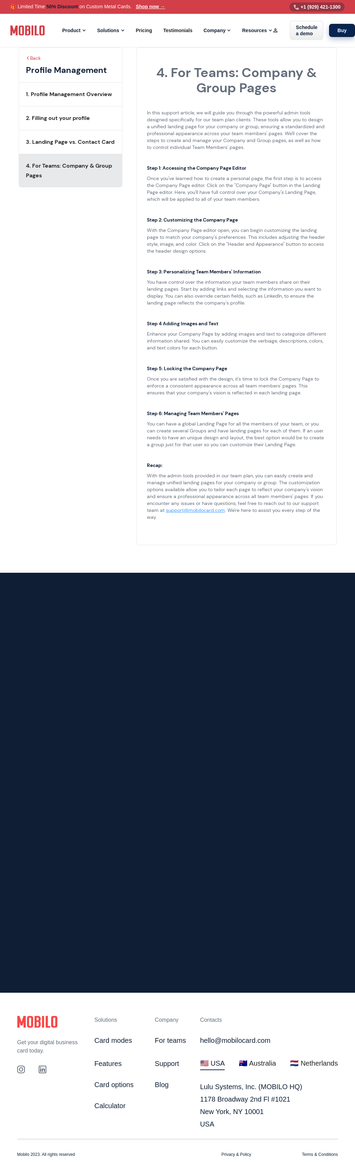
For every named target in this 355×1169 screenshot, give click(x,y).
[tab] (212, 1063)
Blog (162, 1084)
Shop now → (150, 6)
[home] (27, 30)
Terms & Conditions (320, 1154)
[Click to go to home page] (37, 1022)
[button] (74, 31)
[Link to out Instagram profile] (21, 1069)
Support (167, 1063)
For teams (170, 1040)
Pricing (144, 30)
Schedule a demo (306, 30)
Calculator (109, 1106)
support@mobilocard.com (195, 510)
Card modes (113, 1040)
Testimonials (178, 30)
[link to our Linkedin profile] (42, 1069)
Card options (113, 1084)
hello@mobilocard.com (235, 1040)
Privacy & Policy (236, 1154)
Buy (341, 30)
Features (108, 1063)
